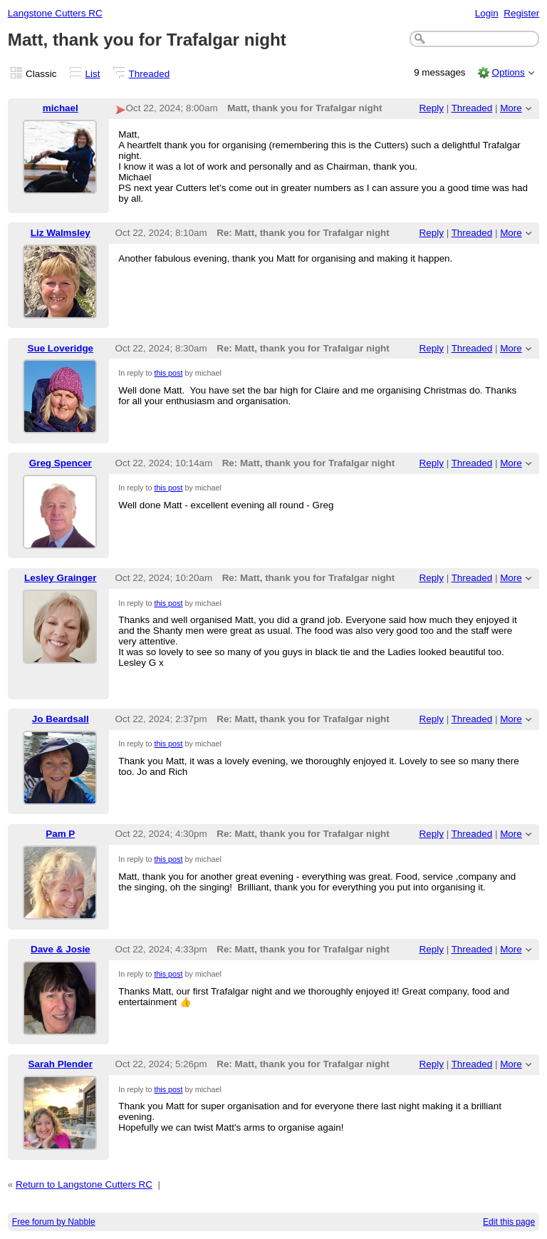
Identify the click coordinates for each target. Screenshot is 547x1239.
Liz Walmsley (60, 232)
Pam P (60, 833)
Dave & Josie (60, 949)
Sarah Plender (60, 1064)
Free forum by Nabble (53, 1222)
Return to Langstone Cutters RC (84, 1184)
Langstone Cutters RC (55, 13)
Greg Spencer (60, 463)
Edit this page (509, 1222)
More (511, 108)
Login (487, 13)
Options (507, 72)
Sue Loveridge (60, 348)
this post (168, 373)
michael (60, 108)
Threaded (149, 73)
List (92, 73)
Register (521, 13)
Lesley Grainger (60, 577)
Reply (432, 108)
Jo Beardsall (60, 719)
